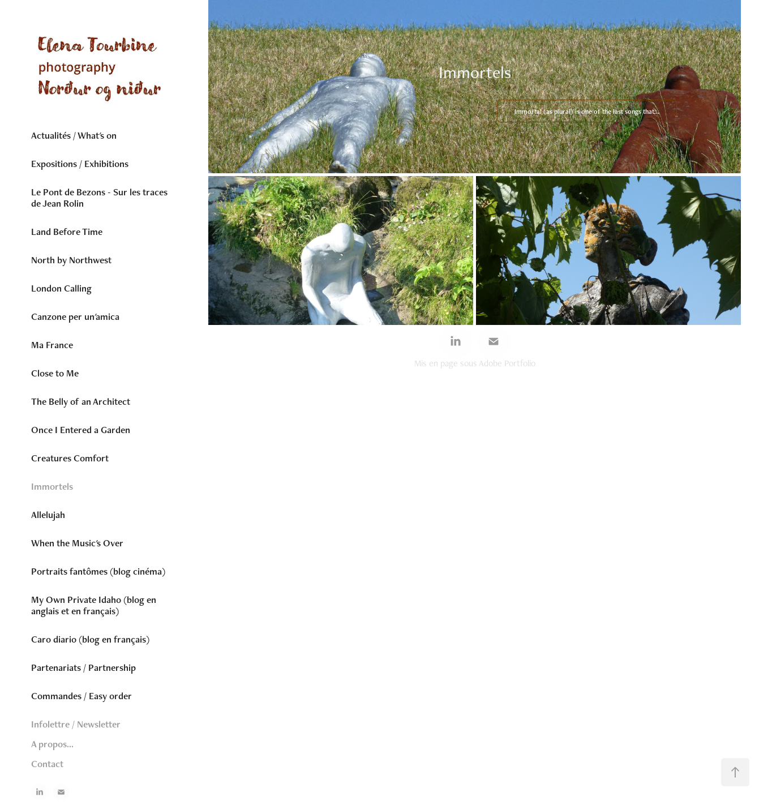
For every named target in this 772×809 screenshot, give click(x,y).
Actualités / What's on (74, 135)
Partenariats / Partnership (83, 667)
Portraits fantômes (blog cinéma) (98, 571)
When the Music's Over (77, 543)
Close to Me (55, 373)
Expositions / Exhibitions (79, 163)
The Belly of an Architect (80, 401)
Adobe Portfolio (507, 363)
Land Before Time (66, 231)
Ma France (52, 345)
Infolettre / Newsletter (76, 724)
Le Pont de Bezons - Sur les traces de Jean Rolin (99, 197)
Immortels (52, 486)
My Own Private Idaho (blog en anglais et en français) (93, 605)
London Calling (61, 288)
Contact (47, 763)
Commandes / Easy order (81, 696)
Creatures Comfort (70, 458)
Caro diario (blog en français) (90, 639)
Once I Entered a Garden (80, 429)
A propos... (52, 744)
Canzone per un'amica (75, 316)
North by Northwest (71, 260)
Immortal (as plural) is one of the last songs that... (586, 111)
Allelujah (48, 514)
